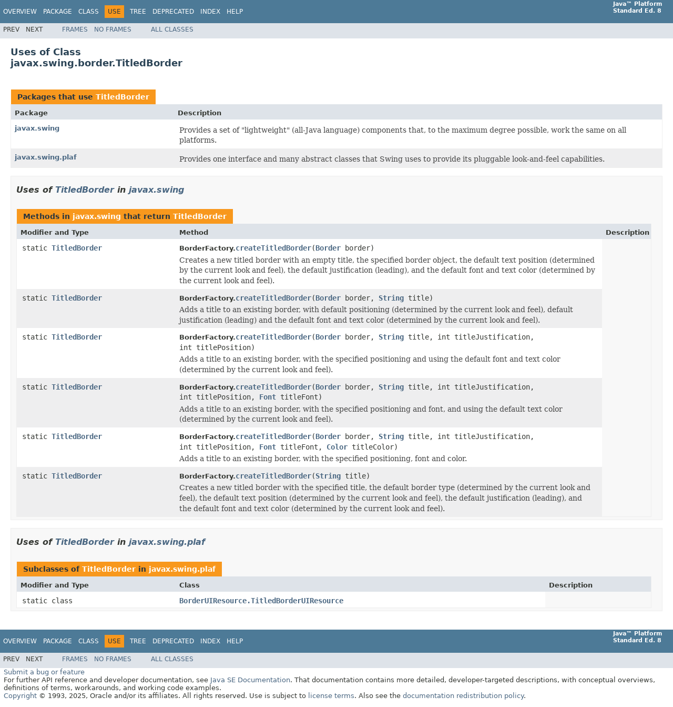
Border (328, 248)
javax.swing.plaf (46, 157)
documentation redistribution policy (463, 696)
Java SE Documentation (250, 680)
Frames (75, 29)
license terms (331, 696)
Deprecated (173, 11)
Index (210, 11)
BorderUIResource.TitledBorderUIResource (261, 600)
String (391, 298)
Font (267, 397)
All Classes (172, 29)
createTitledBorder (273, 248)
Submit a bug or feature (44, 672)
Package (57, 11)
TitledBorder (122, 97)
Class (88, 11)
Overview (20, 11)
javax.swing (37, 128)
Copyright (20, 696)
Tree (138, 11)
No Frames (112, 29)
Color (337, 447)
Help (235, 11)
